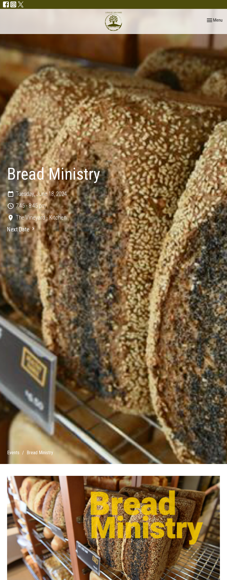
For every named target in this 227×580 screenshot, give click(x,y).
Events (13, 452)
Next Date (21, 229)
